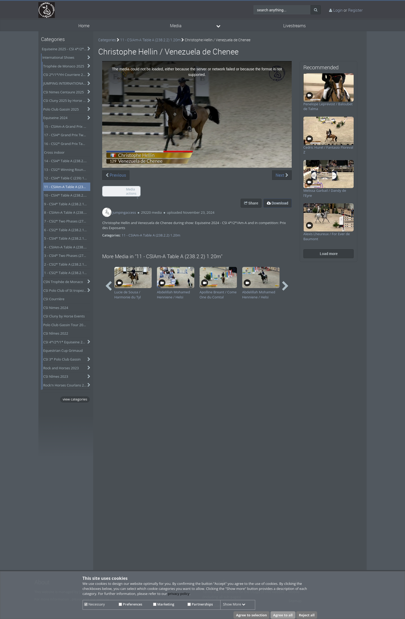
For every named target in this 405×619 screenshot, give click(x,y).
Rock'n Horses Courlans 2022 (66, 385)
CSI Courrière (53, 299)
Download (277, 203)
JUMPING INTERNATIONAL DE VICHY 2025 (66, 83)
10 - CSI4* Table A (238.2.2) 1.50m (67, 195)
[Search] (315, 9)
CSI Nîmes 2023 (55, 376)
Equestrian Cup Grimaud (63, 350)
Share (251, 203)
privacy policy (178, 593)
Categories (107, 39)
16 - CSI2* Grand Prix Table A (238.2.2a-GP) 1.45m (67, 143)
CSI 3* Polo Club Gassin (62, 359)
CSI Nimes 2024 (55, 307)
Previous (116, 175)
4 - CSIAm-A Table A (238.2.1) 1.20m (67, 247)
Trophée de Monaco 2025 (63, 66)
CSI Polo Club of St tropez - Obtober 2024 (66, 290)
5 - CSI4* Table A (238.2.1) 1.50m (67, 238)
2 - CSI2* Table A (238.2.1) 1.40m (67, 264)
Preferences (130, 604)
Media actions (131, 191)
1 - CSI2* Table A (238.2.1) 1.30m (67, 272)
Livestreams (294, 26)
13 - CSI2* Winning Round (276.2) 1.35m (67, 169)
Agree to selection (251, 615)
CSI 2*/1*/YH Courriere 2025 (66, 74)
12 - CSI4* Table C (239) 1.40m (67, 178)
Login (338, 10)
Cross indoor (54, 152)
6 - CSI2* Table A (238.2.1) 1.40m (67, 229)
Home (83, 26)
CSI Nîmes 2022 (55, 333)
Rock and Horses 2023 (61, 368)
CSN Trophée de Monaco (63, 281)
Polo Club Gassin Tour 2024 (65, 324)
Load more (329, 253)
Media (176, 26)
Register (355, 10)
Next (282, 175)
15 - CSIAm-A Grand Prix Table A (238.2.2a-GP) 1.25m (67, 126)
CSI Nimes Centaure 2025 (63, 92)
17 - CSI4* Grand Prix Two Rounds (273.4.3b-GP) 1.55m (67, 135)
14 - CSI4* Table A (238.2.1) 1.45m (67, 160)
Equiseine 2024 (55, 117)
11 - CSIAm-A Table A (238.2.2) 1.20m (67, 186)
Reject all (306, 615)
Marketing (163, 604)
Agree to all (283, 615)
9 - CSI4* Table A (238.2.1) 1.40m (67, 204)
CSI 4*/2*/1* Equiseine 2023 (65, 342)
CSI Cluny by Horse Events (64, 316)
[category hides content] (87, 49)
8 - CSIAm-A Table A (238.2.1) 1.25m (67, 212)
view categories (75, 399)
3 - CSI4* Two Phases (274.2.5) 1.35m (67, 255)
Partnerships (200, 604)
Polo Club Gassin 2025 (61, 109)
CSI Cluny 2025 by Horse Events (66, 100)
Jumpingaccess (124, 212)
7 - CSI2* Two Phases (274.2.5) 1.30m (67, 221)
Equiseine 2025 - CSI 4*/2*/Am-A (66, 49)
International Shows (58, 57)
